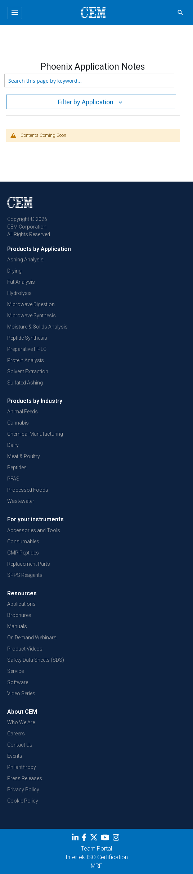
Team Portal (96, 848)
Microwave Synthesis (31, 315)
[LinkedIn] (76, 838)
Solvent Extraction (27, 371)
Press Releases (24, 778)
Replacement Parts (28, 564)
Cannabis (18, 423)
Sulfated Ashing (25, 383)
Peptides (17, 467)
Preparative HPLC (26, 349)
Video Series (21, 693)
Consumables (23, 541)
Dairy (13, 445)
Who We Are (21, 722)
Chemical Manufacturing (35, 434)
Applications (21, 604)
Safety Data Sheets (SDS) (35, 660)
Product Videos (24, 649)
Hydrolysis (19, 293)
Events (14, 756)
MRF (96, 865)
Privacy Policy (23, 789)
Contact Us (19, 745)
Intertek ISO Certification (97, 857)
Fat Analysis (21, 282)
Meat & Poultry (23, 456)
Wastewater (20, 501)
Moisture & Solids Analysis (37, 327)
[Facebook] (86, 838)
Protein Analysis (25, 360)
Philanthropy (21, 767)
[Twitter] (94, 838)
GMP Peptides (23, 553)
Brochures (19, 615)
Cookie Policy (22, 801)
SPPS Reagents (24, 575)
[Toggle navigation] (14, 13)
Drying (14, 271)
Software (17, 682)
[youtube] (106, 838)
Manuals (17, 626)
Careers (16, 733)
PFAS (13, 479)
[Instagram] (117, 838)
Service (15, 671)
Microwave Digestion (31, 304)
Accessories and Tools (33, 530)
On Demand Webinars (32, 637)
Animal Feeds (22, 411)
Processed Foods (27, 490)
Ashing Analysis (25, 259)
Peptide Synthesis (27, 338)
